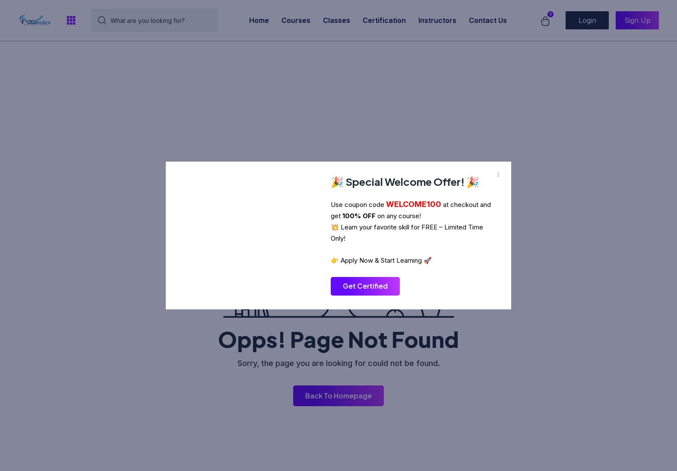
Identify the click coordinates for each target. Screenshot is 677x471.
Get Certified (365, 285)
